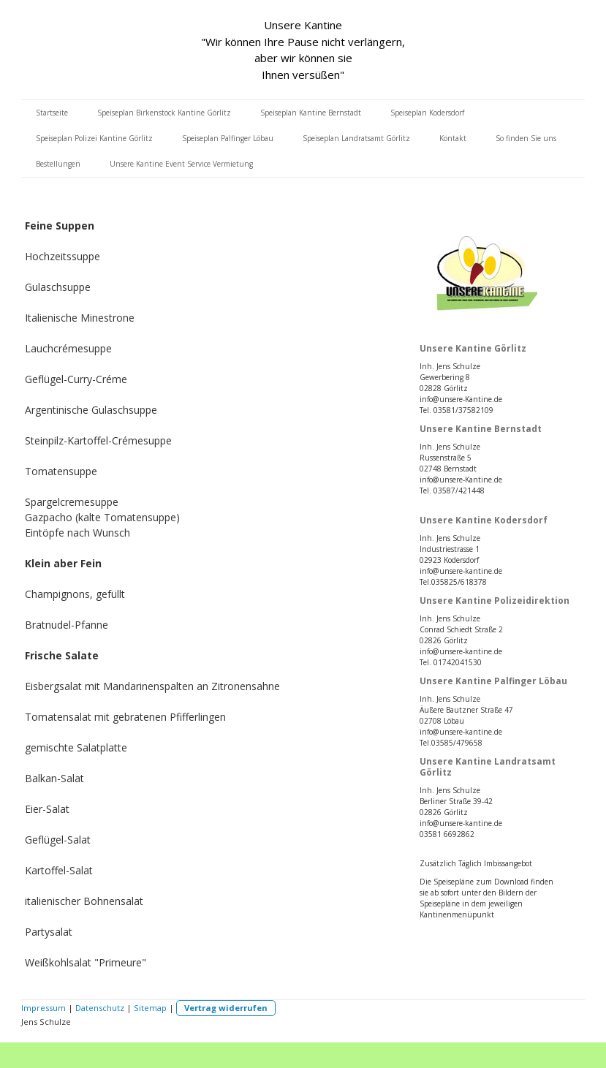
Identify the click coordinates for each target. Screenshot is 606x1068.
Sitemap (150, 1007)
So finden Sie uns (526, 138)
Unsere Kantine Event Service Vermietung (181, 164)
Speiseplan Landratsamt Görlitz (356, 138)
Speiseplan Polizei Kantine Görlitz (94, 138)
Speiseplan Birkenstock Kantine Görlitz (164, 112)
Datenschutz (99, 1007)
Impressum (43, 1007)
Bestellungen (58, 164)
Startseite (52, 112)
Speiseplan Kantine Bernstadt (310, 112)
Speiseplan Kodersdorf (427, 112)
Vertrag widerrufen (226, 1007)
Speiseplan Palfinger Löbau (227, 138)
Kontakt (452, 138)
